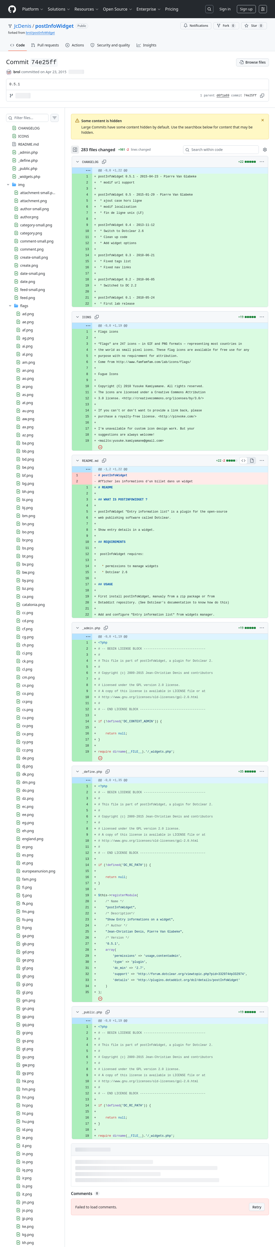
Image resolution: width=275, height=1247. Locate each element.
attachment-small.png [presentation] (38, 192)
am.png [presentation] (28, 362)
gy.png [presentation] (28, 1073)
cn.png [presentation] (28, 685)
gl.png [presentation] (27, 992)
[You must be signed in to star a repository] (254, 25)
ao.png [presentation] (28, 378)
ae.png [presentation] (28, 322)
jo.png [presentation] (27, 1210)
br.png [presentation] (27, 540)
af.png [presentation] (27, 330)
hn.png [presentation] (28, 1097)
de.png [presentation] (28, 758)
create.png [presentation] (29, 265)
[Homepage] (12, 9)
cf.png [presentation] (27, 628)
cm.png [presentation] (28, 677)
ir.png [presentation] (27, 1178)
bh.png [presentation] (28, 491)
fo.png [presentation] (27, 919)
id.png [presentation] (27, 1129)
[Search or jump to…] (209, 9)
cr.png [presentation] (27, 701)
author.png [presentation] (29, 217)
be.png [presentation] (28, 467)
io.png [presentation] (27, 1161)
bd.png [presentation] (28, 459)
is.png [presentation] (27, 1186)
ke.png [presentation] (28, 1226)
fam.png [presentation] (29, 879)
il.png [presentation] (27, 1145)
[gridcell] (175, 171)
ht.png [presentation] (27, 1113)
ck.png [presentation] (27, 661)
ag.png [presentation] (28, 338)
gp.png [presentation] (28, 1016)
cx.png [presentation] (27, 733)
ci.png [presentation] (27, 653)
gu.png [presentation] (28, 1056)
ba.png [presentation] (28, 443)
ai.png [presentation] (27, 346)
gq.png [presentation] (28, 1024)
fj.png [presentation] (27, 895)
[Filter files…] (36, 118)
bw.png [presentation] (28, 572)
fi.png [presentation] (27, 887)
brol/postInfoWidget (40, 33)
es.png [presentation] (27, 855)
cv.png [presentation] (27, 725)
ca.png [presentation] (27, 596)
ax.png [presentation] (28, 426)
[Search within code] (218, 150)
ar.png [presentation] (27, 386)
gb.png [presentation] (28, 943)
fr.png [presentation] (27, 927)
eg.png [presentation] (28, 822)
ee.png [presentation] (28, 814)
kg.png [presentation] (28, 1234)
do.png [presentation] (28, 790)
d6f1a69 (223, 95)
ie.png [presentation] (27, 1137)
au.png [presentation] (28, 410)
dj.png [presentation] (27, 766)
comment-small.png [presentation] (37, 241)
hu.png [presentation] (28, 1121)
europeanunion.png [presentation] (38, 871)
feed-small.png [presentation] (32, 289)
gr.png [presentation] (27, 1032)
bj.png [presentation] (27, 507)
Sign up (246, 9)
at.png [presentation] (27, 402)
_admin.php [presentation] (28, 152)
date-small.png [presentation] (32, 273)
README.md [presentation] (28, 144)
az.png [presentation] (27, 435)
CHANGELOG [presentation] (29, 127)
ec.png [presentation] (27, 806)
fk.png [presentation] (27, 903)
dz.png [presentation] (28, 798)
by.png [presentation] (28, 580)
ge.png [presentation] (28, 960)
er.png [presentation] (27, 846)
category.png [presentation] (31, 233)
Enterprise (149, 9)
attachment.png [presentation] (33, 200)
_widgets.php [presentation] (29, 176)
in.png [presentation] (27, 1153)
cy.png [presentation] (27, 741)
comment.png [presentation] (32, 249)
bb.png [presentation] (28, 451)
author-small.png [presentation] (34, 208)
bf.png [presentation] (27, 475)
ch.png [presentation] (28, 645)
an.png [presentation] (28, 370)
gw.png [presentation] (28, 1065)
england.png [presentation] (32, 838)
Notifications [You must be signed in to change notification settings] (196, 25)
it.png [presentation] (27, 1194)
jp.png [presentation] (27, 1218)
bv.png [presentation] (28, 564)
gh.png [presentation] (28, 976)
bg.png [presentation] (28, 483)
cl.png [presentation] (27, 669)
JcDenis (22, 25)
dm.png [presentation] (28, 782)
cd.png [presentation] (28, 620)
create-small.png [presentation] (34, 257)
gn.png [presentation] (28, 1008)
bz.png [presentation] (28, 588)
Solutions (59, 9)
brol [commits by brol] (16, 71)
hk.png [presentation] (28, 1081)
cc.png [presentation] (27, 612)
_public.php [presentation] (27, 168)
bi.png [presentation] (27, 499)
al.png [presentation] (27, 354)
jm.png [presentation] (28, 1202)
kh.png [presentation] (28, 1242)
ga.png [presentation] (28, 935)
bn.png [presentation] (28, 523)
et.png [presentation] (27, 863)
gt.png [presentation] (27, 1048)
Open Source (118, 9)
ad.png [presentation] (28, 313)
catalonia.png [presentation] (33, 604)
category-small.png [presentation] (36, 225)
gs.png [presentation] (28, 1040)
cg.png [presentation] (28, 636)
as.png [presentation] (27, 394)
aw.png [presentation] (28, 418)
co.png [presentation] (28, 693)
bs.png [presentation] (28, 548)
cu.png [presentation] (28, 717)
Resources (86, 9)
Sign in (225, 9)
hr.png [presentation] (27, 1105)
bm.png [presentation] (28, 515)
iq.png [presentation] (27, 1170)
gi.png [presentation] (27, 984)
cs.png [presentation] (27, 709)
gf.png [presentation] (27, 968)
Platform (33, 9)
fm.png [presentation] (28, 911)
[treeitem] (37, 128)
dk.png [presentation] (28, 774)
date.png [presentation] (27, 281)
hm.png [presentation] (28, 1089)
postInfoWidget (54, 25)
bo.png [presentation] (28, 531)
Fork (226, 25)
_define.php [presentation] (28, 160)
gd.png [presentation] (28, 951)
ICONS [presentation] (23, 136)
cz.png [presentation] (27, 750)
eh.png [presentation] (28, 830)
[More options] (262, 162)
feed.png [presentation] (27, 297)
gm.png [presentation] (28, 1000)
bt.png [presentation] (27, 556)
